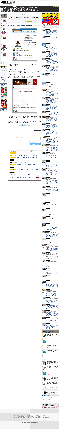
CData (24, 10)
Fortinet (31, 10)
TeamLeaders (22, 7)
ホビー (25, 6)
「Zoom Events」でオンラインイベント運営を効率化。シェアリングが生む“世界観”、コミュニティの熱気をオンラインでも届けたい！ (52, 173)
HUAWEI (27, 9)
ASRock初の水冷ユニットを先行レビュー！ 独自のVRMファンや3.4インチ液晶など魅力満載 (52, 278)
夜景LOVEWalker (32, 417)
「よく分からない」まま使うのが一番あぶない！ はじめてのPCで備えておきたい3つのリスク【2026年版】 (52, 241)
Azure (14, 10)
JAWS (5, 10)
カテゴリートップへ (37, 130)
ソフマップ (14, 11)
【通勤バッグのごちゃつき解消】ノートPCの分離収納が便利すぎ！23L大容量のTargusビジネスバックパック (52, 70)
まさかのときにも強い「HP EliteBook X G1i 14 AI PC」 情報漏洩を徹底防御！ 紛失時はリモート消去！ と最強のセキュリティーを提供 (52, 157)
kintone (11, 10)
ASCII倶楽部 (56, 6)
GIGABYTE (14, 9)
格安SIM (6, 7)
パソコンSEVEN (18, 8)
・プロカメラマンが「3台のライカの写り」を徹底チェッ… (4, 71)
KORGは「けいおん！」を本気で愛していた (22, 167)
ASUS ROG (11, 9)
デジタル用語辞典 (28, 416)
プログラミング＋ (34, 415)
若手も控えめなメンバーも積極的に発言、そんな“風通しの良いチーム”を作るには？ (52, 301)
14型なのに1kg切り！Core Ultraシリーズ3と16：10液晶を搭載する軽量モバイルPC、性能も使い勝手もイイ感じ (52, 33)
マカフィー (5, 11)
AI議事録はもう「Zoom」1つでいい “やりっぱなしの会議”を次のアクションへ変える (52, 48)
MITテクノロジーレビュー (38, 416)
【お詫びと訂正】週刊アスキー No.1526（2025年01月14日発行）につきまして (50, 401)
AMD (8, 9)
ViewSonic (30, 9)
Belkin (34, 9)
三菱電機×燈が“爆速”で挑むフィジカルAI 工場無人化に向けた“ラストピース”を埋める (52, 86)
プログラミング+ (26, 7)
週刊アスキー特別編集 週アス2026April (4, 85)
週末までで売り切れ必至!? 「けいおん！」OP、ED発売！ (27, 152)
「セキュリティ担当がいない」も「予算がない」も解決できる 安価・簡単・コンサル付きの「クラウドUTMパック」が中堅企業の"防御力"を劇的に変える (52, 79)
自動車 (22, 6)
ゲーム (42, 6)
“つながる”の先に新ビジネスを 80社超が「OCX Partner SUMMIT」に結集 (52, 228)
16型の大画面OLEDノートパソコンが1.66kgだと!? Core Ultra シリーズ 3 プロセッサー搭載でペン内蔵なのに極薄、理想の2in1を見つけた (52, 199)
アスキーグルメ (14, 7)
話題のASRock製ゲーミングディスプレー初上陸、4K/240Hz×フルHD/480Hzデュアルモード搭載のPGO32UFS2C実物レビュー (52, 205)
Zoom (37, 10)
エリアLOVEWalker (16, 417)
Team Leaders (30, 415)
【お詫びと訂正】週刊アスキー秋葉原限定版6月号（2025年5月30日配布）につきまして (50, 399)
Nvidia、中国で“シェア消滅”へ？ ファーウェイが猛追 (20, 174)
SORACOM (26, 414)
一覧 (25, 21)
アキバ (32, 6)
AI (3, 6)
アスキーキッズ (2, 7)
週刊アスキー (17, 7)
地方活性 (32, 7)
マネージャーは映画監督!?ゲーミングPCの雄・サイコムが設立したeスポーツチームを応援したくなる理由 (52, 265)
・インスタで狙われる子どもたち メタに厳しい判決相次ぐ (4, 74)
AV (30, 6)
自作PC (28, 6)
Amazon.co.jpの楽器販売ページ (15, 71)
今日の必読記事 (20, 416)
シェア (19, 21)
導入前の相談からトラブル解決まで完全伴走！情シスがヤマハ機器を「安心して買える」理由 (52, 314)
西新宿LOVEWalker (26, 417)
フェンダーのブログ (21, 116)
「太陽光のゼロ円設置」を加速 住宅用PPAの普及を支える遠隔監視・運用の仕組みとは (52, 165)
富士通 (5, 8)
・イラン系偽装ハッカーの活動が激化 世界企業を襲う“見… (4, 79)
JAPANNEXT (11, 11)
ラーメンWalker (12, 417)
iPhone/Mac (18, 6)
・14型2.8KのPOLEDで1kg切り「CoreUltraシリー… (4, 77)
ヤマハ (34, 10)
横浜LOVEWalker (22, 417)
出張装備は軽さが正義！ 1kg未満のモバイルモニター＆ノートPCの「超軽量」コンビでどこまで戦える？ (52, 307)
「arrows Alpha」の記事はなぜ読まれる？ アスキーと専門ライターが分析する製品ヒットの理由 (52, 113)
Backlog (27, 10)
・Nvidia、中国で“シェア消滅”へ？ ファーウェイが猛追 (4, 68)
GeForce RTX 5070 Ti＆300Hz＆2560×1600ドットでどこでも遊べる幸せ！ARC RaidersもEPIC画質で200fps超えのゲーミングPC (52, 40)
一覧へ (57, 395)
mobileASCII (32, 416)
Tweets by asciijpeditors (46, 25)
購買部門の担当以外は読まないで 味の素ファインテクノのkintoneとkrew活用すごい (52, 120)
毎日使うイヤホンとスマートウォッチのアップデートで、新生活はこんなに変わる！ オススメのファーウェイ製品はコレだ (52, 213)
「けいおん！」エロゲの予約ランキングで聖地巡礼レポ (26, 157)
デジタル (12, 2)
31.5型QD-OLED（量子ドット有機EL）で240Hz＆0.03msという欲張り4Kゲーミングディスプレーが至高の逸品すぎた (52, 272)
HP (27, 8)
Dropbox (21, 10)
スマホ (35, 6)
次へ (28, 14)
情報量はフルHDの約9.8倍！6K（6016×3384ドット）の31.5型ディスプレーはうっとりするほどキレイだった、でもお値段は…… (52, 62)
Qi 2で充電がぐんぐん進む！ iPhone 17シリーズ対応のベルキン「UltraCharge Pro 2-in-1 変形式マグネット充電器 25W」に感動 (52, 132)
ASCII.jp (4, 2)
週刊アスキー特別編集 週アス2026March (4, 97)
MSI (21, 8)
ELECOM (5, 9)
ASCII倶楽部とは (4, 81)
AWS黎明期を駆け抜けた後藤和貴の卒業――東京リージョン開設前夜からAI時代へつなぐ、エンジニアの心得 (52, 286)
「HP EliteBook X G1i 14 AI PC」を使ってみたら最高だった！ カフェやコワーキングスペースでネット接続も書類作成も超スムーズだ (52, 141)
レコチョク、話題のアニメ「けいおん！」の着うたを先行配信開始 (25, 155)
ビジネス (8, 6)
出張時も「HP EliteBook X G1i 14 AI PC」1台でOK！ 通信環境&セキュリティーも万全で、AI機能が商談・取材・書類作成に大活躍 (52, 149)
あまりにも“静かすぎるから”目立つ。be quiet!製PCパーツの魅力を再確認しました (52, 321)
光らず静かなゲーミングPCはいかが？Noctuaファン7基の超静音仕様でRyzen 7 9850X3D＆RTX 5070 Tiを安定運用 (52, 235)
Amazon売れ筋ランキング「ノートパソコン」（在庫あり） (3, 16)
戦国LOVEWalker (47, 417)
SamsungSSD (17, 9)
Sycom (15, 8)
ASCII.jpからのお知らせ (45, 395)
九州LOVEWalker (37, 417)
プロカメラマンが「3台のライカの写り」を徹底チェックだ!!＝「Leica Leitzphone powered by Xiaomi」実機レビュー (32, 176)
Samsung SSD (18, 414)
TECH (11, 6)
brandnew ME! (18, 11)
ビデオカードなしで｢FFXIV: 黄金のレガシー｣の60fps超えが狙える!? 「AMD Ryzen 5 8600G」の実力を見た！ (52, 327)
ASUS (24, 8)
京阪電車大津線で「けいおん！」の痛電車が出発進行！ (26, 164)
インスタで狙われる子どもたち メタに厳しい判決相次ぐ (21, 177)
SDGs (30, 7)
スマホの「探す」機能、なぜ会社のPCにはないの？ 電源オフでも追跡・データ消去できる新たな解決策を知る (52, 108)
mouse (8, 8)
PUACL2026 (35, 7)
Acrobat (8, 10)
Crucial (24, 9)
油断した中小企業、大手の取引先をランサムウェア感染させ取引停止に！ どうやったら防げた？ (52, 249)
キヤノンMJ (8, 11)
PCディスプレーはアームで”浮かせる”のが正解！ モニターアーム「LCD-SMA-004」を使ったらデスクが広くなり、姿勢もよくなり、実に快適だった (52, 220)
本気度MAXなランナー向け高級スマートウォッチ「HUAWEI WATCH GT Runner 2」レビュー (52, 294)
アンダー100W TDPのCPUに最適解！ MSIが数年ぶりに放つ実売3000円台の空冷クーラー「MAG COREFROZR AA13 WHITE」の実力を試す (52, 182)
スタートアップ (38, 6)
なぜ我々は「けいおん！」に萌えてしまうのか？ (23, 162)
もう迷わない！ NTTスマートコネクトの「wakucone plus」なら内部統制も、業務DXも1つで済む (52, 257)
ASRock (21, 9)
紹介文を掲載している (29, 77)
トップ (1, 6)
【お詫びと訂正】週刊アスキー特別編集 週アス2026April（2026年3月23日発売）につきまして (50, 397)
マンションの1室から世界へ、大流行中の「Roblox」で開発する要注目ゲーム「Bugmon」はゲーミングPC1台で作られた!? (52, 94)
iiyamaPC (11, 8)
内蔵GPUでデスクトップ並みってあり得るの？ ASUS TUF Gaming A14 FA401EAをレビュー (52, 101)
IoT (5, 6)
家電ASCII (9, 7)
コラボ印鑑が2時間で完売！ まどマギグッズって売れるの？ (27, 169)
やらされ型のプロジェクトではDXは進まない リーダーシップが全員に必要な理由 (51, 55)
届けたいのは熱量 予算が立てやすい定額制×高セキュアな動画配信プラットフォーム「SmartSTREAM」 (52, 191)
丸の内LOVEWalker (41, 417)
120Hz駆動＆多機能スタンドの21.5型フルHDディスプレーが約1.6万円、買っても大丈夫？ (51, 126)
